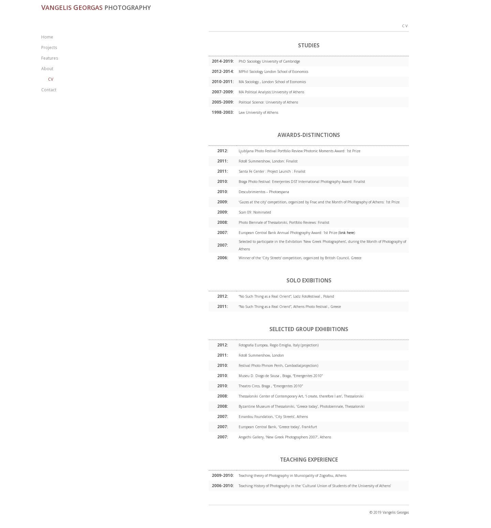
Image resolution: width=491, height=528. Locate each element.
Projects (49, 47)
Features (49, 58)
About (47, 69)
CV (50, 79)
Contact (48, 90)
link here (346, 232)
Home (47, 37)
